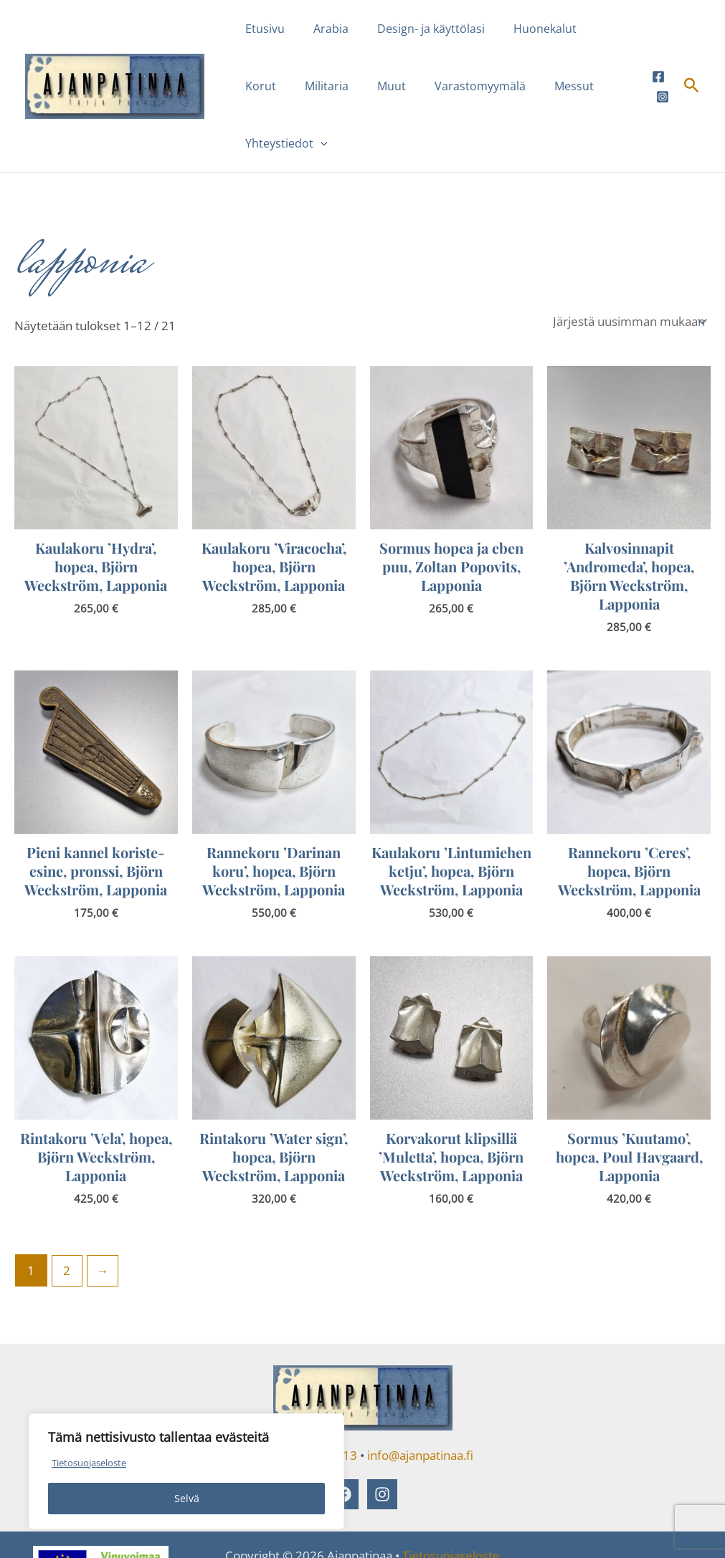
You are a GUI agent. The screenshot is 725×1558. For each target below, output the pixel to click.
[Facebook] (658, 48)
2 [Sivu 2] (67, 1214)
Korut (594, 29)
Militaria (264, 86)
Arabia (322, 29)
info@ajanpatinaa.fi (420, 1398)
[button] (612, 86)
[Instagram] (662, 68)
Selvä (186, 1498)
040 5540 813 (318, 1398)
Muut (323, 86)
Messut (494, 86)
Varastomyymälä (406, 86)
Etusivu (262, 29)
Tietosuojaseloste (93, 1462)
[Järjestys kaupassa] (628, 264)
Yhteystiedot (578, 86)
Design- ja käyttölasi (416, 29)
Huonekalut (524, 29)
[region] (186, 1471)
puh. (264, 1398)
